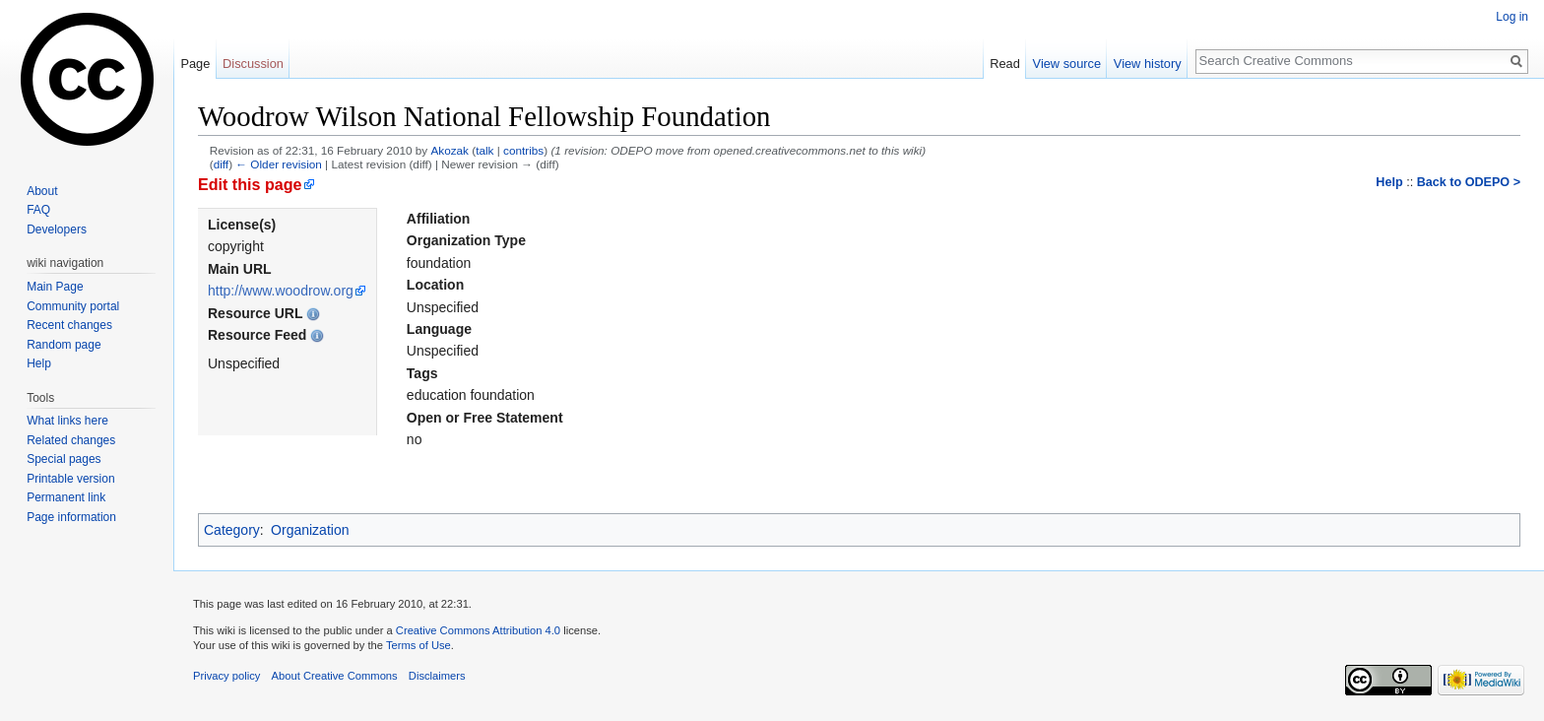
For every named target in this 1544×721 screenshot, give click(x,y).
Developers (57, 229)
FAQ (38, 210)
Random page (63, 345)
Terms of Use (418, 645)
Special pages (63, 459)
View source (1067, 63)
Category (232, 530)
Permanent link (66, 497)
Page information (71, 517)
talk (484, 150)
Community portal (73, 306)
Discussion (253, 63)
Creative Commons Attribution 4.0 (478, 630)
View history (1148, 63)
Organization (310, 530)
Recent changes (69, 325)
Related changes (71, 440)
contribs (523, 150)
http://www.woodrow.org (281, 290)
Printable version (70, 479)
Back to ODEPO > (1468, 182)
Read (1005, 63)
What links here (67, 420)
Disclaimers (437, 676)
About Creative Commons (335, 676)
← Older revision (278, 164)
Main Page (55, 287)
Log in (1512, 17)
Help (1389, 182)
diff (221, 164)
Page (195, 63)
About (42, 191)
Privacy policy (226, 676)
